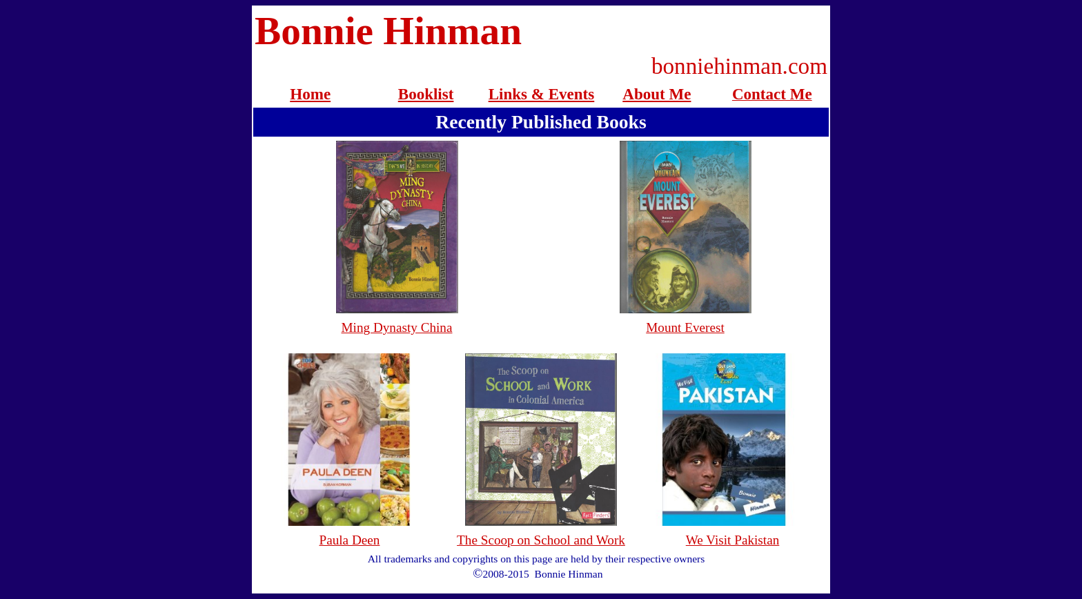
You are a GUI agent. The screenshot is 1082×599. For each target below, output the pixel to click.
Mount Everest (685, 327)
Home (310, 94)
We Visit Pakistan (733, 540)
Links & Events (542, 94)
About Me (656, 94)
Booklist (426, 94)
